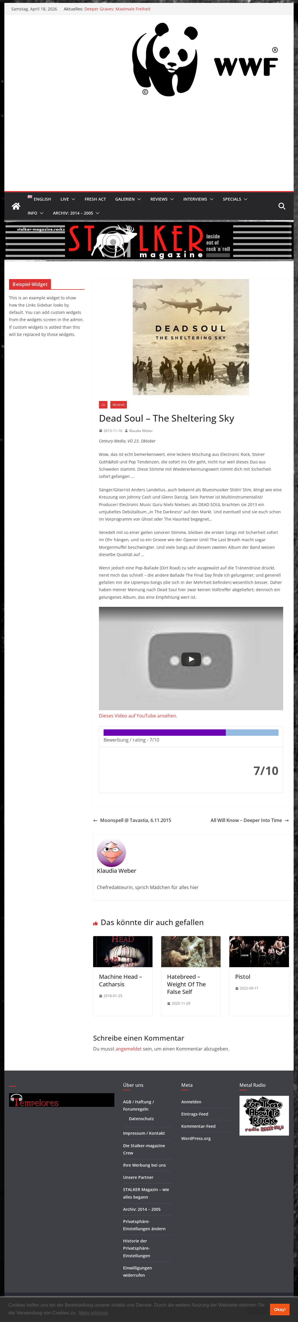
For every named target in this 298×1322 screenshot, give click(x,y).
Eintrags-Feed (194, 1114)
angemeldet (129, 1049)
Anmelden (191, 1102)
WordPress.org (196, 1138)
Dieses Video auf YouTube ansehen (137, 716)
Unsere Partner (138, 1177)
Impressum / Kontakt (144, 1133)
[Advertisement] (148, 147)
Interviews (195, 199)
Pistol (242, 977)
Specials (232, 199)
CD (103, 405)
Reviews (159, 199)
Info (32, 213)
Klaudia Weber (141, 430)
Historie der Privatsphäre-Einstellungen (136, 1248)
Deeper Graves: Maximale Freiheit (117, 9)
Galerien (125, 199)
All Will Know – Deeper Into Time (250, 820)
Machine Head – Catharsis (120, 980)
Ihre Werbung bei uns (144, 1165)
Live (65, 199)
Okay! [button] (280, 1309)
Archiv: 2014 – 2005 (73, 213)
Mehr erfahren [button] (93, 1312)
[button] (72, 199)
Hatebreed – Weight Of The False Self (186, 984)
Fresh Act (95, 199)
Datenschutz (141, 1118)
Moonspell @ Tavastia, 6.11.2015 (132, 820)
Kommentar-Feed (198, 1126)
